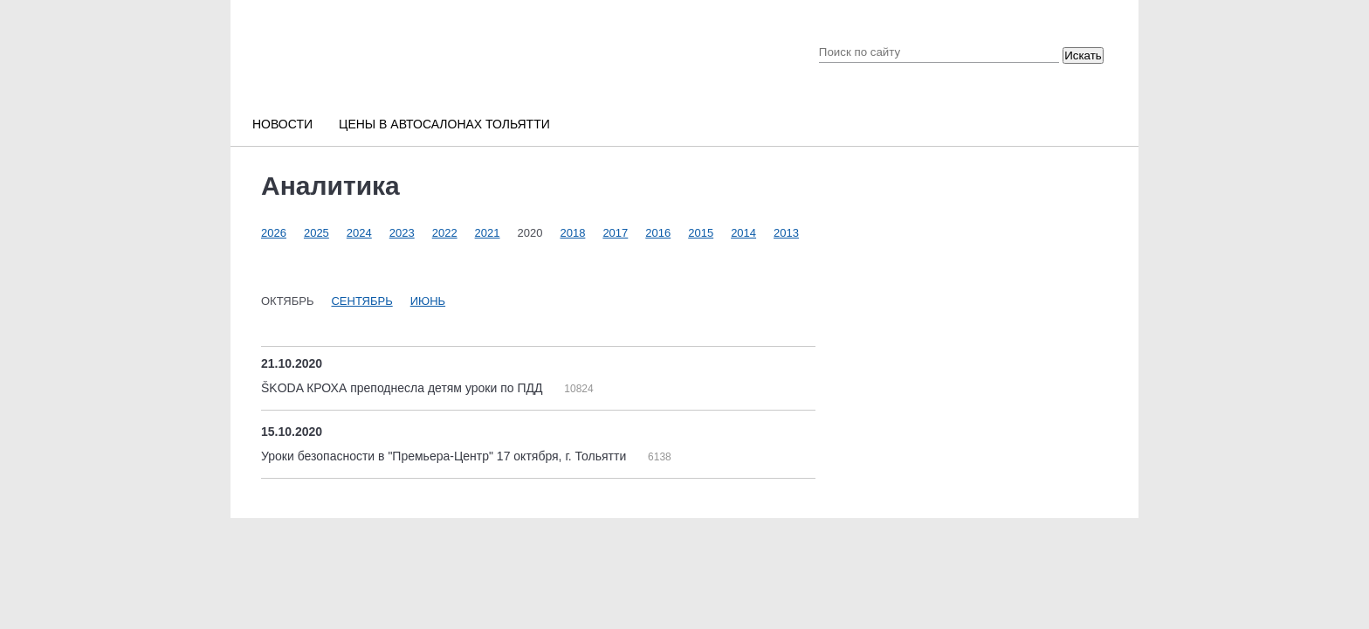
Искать (1083, 55)
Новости (282, 124)
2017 (615, 232)
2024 (359, 232)
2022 (444, 232)
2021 (487, 232)
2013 (786, 232)
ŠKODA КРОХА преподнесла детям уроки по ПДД (403, 388)
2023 (402, 232)
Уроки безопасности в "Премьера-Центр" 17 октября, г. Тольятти (445, 456)
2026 (273, 232)
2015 (700, 232)
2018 (572, 232)
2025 (316, 232)
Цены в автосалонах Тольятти (444, 124)
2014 (743, 232)
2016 (658, 232)
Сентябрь (361, 301)
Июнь (427, 301)
